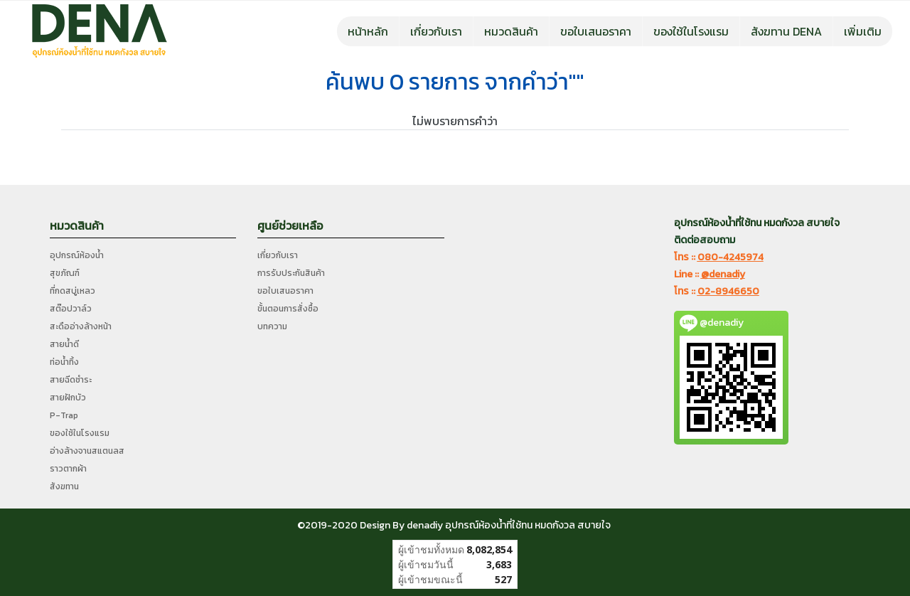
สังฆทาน (64, 486)
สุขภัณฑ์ (65, 273)
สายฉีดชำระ (71, 379)
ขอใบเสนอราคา (595, 31)
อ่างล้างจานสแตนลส (87, 451)
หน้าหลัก (368, 31)
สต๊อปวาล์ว (71, 308)
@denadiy (723, 274)
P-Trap (64, 415)
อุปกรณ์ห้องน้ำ (77, 255)
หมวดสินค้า (511, 31)
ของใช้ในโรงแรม (691, 31)
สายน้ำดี (64, 344)
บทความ (272, 326)
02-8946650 (728, 291)
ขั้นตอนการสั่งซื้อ (287, 308)
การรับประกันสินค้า (291, 273)
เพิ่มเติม (863, 31)
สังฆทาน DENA (786, 31)
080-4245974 (730, 257)
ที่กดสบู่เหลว (72, 290)
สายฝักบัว (68, 397)
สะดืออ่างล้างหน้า (81, 326)
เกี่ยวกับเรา (436, 31)
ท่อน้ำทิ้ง (64, 362)
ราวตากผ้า (68, 468)
